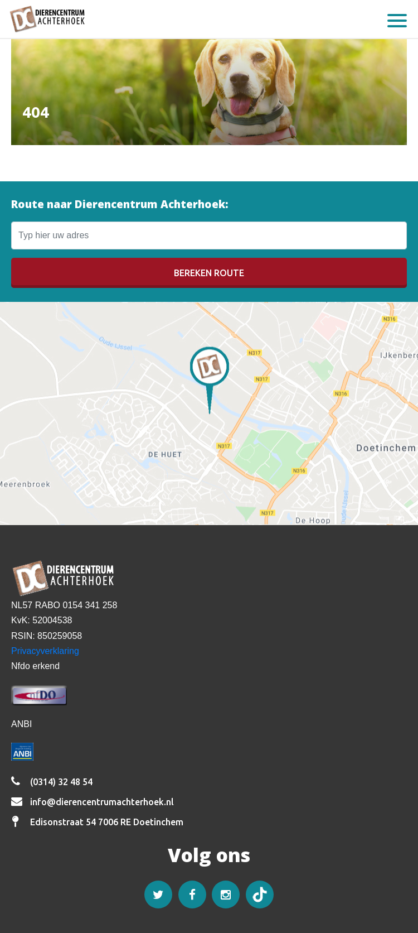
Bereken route (209, 273)
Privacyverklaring (45, 651)
